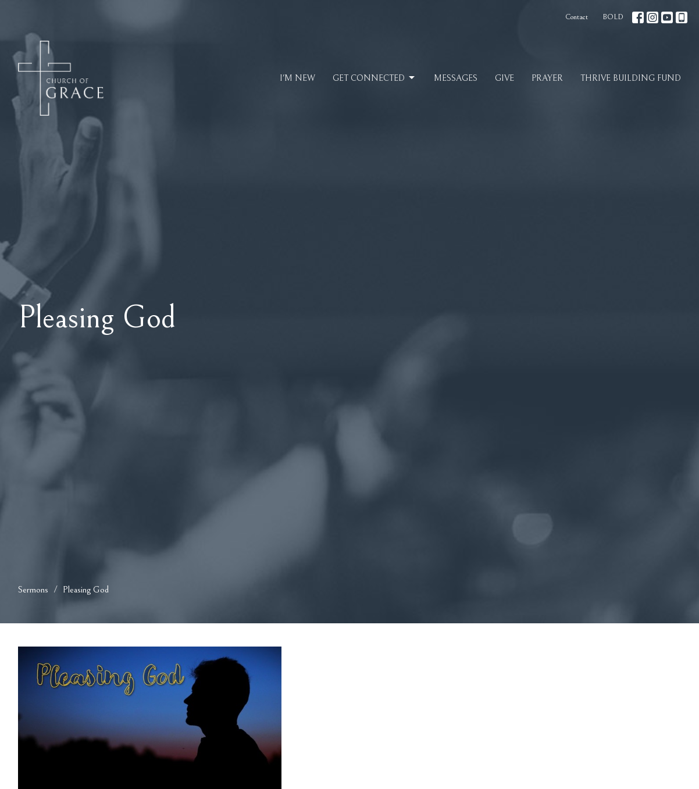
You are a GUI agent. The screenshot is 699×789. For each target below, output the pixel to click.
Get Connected (374, 78)
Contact (576, 17)
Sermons (33, 589)
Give (504, 78)
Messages (455, 78)
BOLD (612, 17)
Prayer (547, 78)
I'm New (297, 78)
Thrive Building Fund (630, 78)
